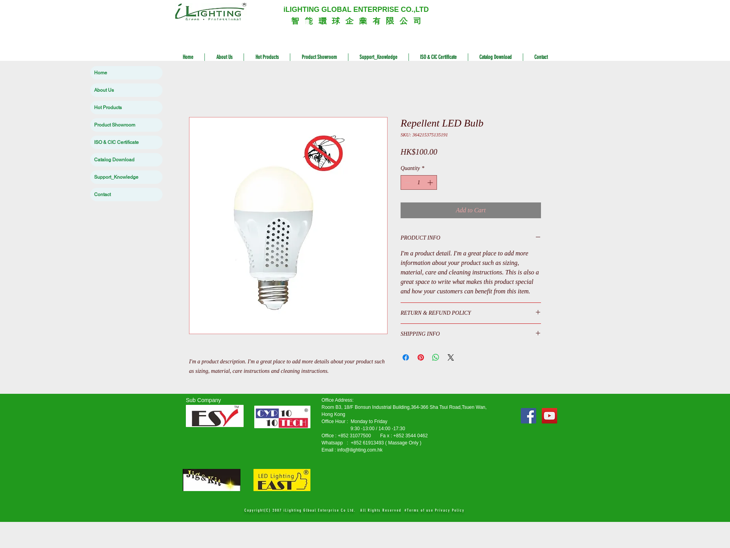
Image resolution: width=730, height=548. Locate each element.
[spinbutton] (419, 182)
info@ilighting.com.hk (359, 450)
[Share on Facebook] (405, 357)
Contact (102, 194)
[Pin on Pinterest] (421, 357)
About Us (104, 90)
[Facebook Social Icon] (528, 415)
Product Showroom (114, 125)
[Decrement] (407, 182)
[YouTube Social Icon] (549, 415)
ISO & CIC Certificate (116, 142)
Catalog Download (114, 160)
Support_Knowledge (116, 177)
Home (100, 73)
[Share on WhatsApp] (436, 357)
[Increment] (431, 182)
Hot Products (108, 107)
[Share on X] (451, 357)
